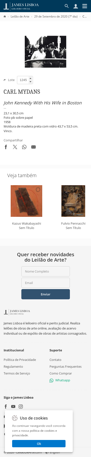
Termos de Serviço (17, 373)
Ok (39, 443)
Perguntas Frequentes (66, 366)
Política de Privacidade (20, 359)
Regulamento (13, 366)
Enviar (45, 294)
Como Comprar (61, 373)
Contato (55, 359)
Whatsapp (60, 380)
